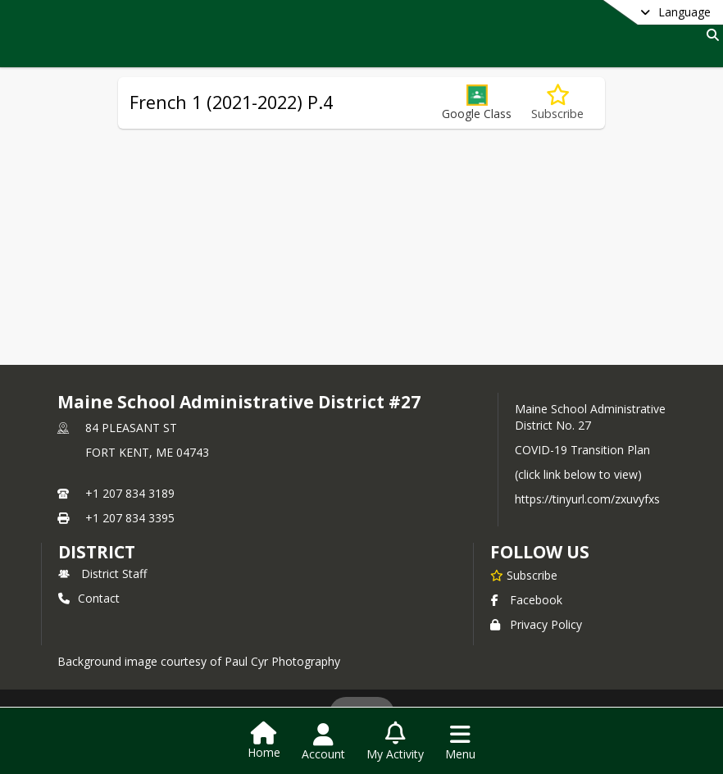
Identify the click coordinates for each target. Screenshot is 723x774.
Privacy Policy (536, 624)
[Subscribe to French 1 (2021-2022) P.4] (557, 102)
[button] (476, 102)
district (96, 551)
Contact (89, 598)
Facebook (526, 600)
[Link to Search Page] (709, 35)
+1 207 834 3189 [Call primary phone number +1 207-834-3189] (130, 493)
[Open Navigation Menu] (460, 742)
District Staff (102, 573)
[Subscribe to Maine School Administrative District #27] (523, 575)
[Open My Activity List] (395, 742)
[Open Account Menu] (323, 742)
